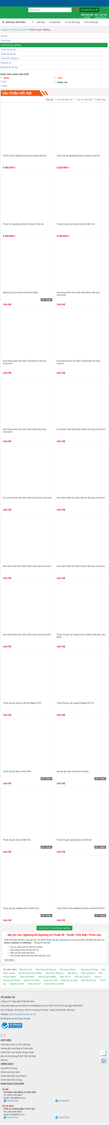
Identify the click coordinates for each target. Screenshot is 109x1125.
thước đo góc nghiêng (57, 940)
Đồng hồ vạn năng (69, 980)
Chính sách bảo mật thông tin (14, 1076)
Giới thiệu (40, 22)
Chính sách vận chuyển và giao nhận (17, 1052)
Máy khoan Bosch (68, 969)
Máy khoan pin (25, 969)
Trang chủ (5, 30)
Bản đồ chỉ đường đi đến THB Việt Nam (18, 1056)
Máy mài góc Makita (47, 977)
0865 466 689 (87, 16)
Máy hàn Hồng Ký (83, 977)
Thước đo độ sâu (8, 54)
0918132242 (11, 1117)
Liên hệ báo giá (91, 22)
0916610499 (11, 1100)
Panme (4, 36)
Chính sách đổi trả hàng (11, 1080)
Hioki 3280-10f (34, 984)
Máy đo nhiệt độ (17, 984)
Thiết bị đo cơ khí (19, 30)
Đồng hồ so (6, 63)
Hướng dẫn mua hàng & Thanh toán (17, 1048)
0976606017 (62, 1100)
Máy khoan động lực (54, 973)
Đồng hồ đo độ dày (9, 67)
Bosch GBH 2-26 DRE (54, 984)
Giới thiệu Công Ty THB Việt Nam (16, 1044)
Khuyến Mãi (55, 22)
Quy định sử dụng (9, 1068)
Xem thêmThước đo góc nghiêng (54, 928)
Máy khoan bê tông (89, 969)
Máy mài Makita (27, 977)
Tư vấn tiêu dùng (72, 22)
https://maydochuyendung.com (22, 1014)
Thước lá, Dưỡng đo (10, 58)
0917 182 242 (101, 16)
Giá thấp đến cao (64, 99)
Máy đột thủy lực (88, 980)
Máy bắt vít (73, 973)
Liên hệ (4, 1060)
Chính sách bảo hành (10, 1072)
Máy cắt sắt (65, 977)
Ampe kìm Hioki (50, 980)
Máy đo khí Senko (32, 980)
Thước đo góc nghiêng (11, 45)
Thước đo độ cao (8, 49)
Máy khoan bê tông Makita (30, 973)
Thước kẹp (5, 40)
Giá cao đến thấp (84, 99)
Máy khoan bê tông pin (46, 969)
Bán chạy (100, 99)
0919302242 (62, 1117)
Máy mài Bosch (88, 973)
